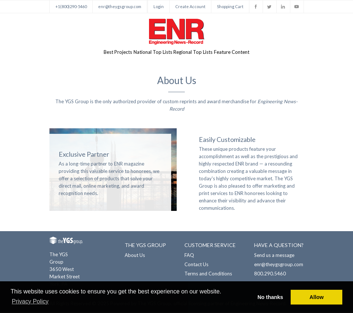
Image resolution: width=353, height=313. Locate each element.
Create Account (190, 6)
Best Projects (104, 53)
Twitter (269, 6)
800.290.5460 (270, 275)
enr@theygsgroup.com (119, 6)
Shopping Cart (230, 6)
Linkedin (283, 6)
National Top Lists (148, 53)
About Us (135, 256)
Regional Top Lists (197, 53)
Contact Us (196, 265)
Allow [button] (316, 297)
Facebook (256, 6)
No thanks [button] (270, 297)
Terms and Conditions (208, 275)
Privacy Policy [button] (30, 301)
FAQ (189, 256)
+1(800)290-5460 (71, 6)
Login (158, 6)
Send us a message (274, 256)
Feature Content (245, 53)
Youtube (297, 6)
